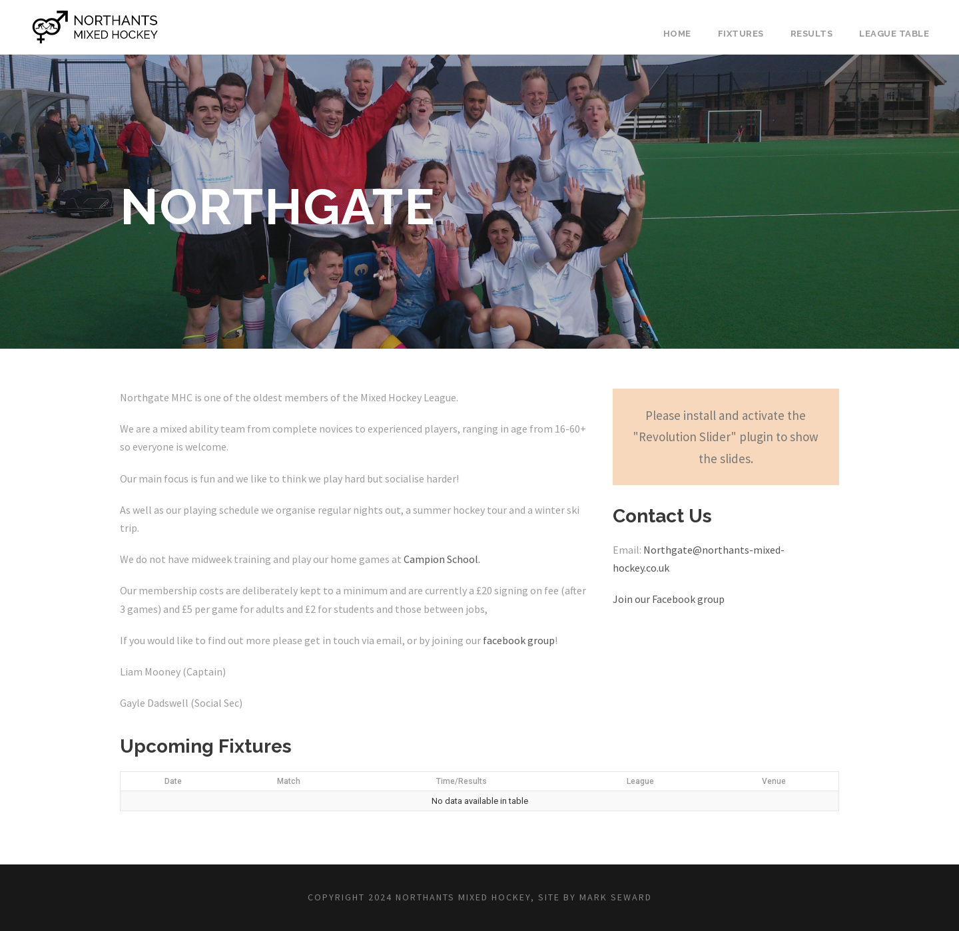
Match (288, 781)
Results (812, 34)
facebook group (519, 640)
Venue (774, 781)
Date (173, 781)
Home (677, 34)
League (640, 781)
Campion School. (442, 559)
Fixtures (741, 34)
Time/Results (461, 781)
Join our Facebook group (669, 599)
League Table (894, 34)
